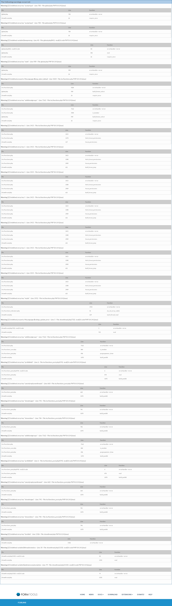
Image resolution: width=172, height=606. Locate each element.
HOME (82, 594)
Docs (101, 594)
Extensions (127, 594)
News (91, 594)
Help (150, 594)
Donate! (140, 594)
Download (113, 594)
